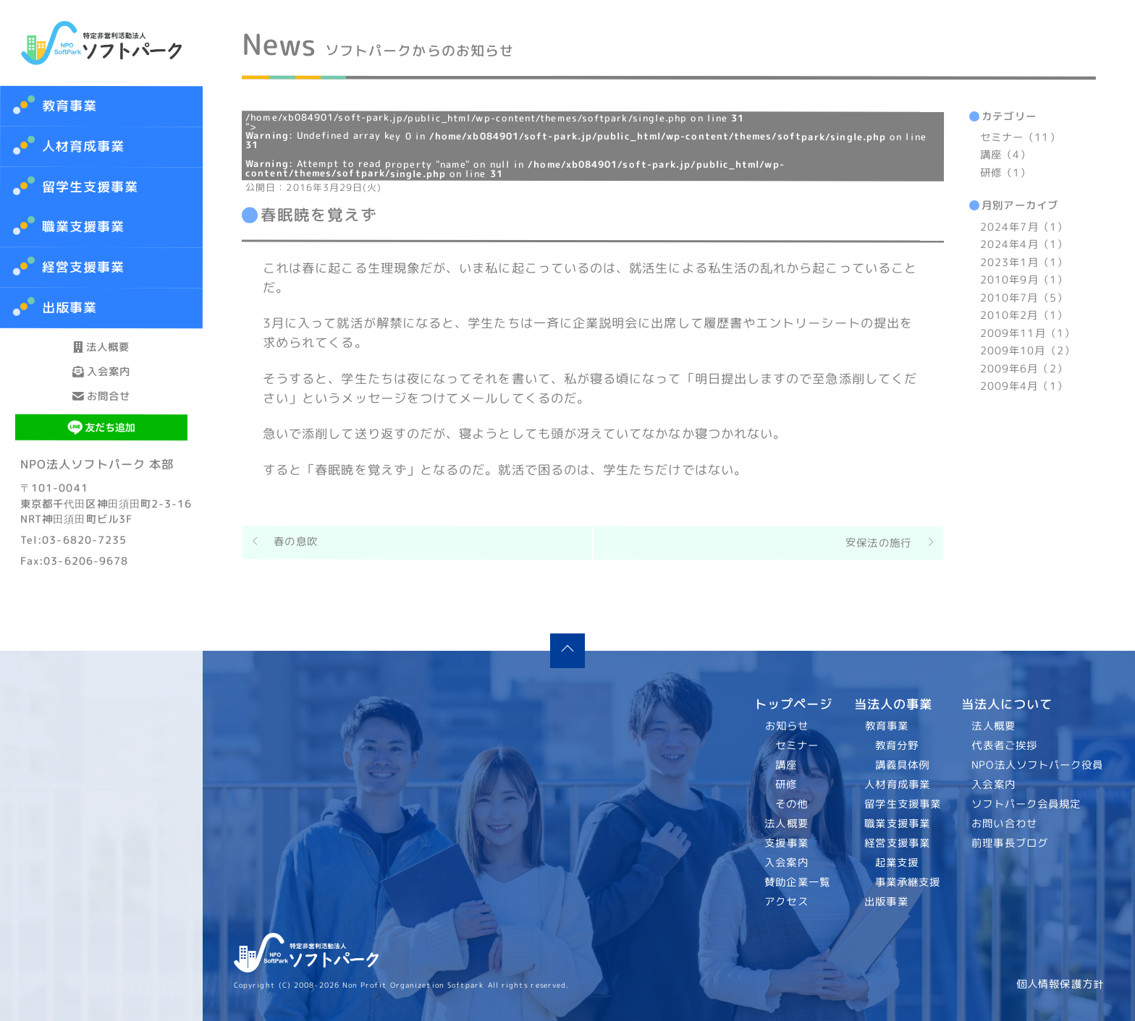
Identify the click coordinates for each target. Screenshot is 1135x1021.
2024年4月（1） (1024, 244)
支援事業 (787, 843)
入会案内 (101, 410)
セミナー (797, 745)
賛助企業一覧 (798, 882)
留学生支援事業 (902, 804)
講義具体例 (901, 765)
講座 (786, 765)
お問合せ (101, 461)
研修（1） (1005, 173)
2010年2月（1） (1024, 315)
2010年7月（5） (1024, 298)
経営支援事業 (897, 843)
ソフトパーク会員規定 (1026, 804)
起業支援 (896, 862)
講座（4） (1005, 155)
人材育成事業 (83, 146)
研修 (786, 784)
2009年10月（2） (1027, 350)
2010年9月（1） (1024, 280)
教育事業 (69, 106)
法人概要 (102, 360)
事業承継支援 (907, 882)
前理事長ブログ (1010, 843)
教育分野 (896, 745)
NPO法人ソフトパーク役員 (1038, 765)
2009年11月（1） (1027, 333)
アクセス (787, 901)
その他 (791, 804)
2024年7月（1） (1024, 227)
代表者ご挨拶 (1005, 745)
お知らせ (787, 726)
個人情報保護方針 (1060, 984)
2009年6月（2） (1024, 369)
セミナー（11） (1020, 137)
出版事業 (886, 901)
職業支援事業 (897, 823)
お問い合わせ (1005, 823)
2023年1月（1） (1024, 262)
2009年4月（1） (1024, 386)
